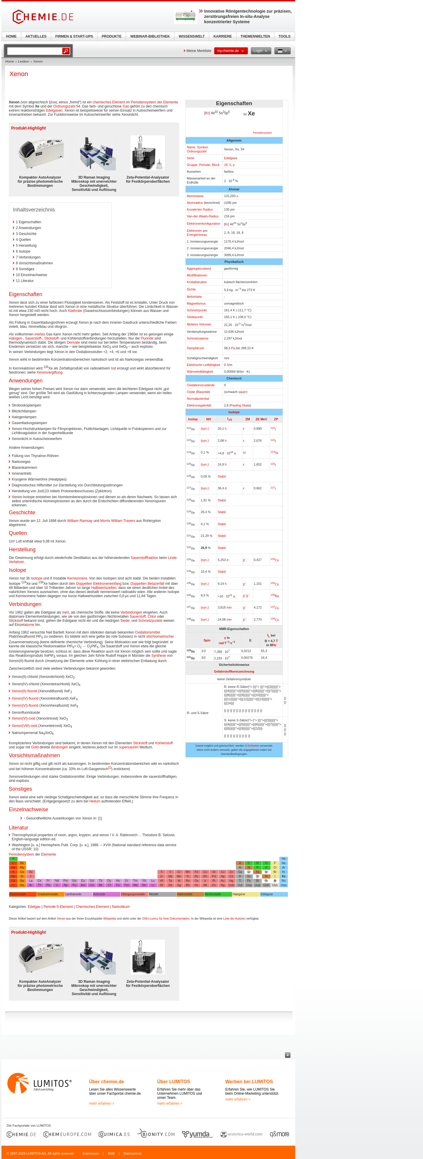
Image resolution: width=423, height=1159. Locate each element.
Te (274, 453)
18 (226, 165)
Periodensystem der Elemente (154, 102)
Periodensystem (262, 132)
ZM (247, 419)
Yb (144, 880)
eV (265, 419)
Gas (126, 106)
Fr (13, 885)
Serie (190, 158)
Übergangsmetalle (133, 894)
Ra (22, 885)
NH (208, 419)
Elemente (48, 854)
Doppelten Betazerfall (147, 584)
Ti (161, 872)
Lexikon (23, 61)
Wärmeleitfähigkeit (200, 371)
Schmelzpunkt (197, 310)
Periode (204, 165)
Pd (214, 876)
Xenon (61, 918)
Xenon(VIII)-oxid (24, 726)
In (240, 876)
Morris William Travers (117, 521)
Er (126, 880)
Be (22, 863)
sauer (242, 392)
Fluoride (147, 338)
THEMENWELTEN (255, 36)
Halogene (239, 894)
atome (29, 625)
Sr (22, 876)
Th (39, 885)
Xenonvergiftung (49, 372)
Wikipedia (109, 918)
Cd (231, 876)
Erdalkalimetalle (47, 894)
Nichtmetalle (213, 894)
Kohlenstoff (164, 743)
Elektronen (194, 230)
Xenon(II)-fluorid (24, 691)
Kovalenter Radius (200, 209)
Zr (161, 876)
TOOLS (284, 36)
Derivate (73, 342)
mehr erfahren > (101, 1103)
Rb (13, 876)
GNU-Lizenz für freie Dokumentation (165, 918)
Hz (274, 645)
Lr (153, 885)
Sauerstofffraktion (144, 558)
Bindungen (59, 747)
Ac (31, 885)
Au (222, 880)
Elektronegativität (199, 405)
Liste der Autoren (234, 918)
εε (244, 452)
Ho (118, 880)
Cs (275, 560)
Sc (31, 872)
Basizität (203, 392)
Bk (100, 885)
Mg (22, 867)
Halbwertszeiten (103, 588)
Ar (283, 867)
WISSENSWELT (191, 36)
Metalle (153, 894)
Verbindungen (131, 612)
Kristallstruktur (197, 282)
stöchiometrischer (160, 636)
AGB (111, 1153)
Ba (275, 596)
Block (215, 165)
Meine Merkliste (199, 51)
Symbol (202, 147)
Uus (275, 885)
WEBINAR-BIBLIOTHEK (150, 36)
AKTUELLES (36, 36)
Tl (240, 880)
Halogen (15, 338)
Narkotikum (121, 907)
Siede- (125, 621)
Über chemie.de (106, 1081)
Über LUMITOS (173, 1081)
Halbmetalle (184, 894)
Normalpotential (198, 398)
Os (196, 880)
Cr (179, 872)
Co (205, 872)
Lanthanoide (73, 894)
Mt (205, 885)
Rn (284, 880)
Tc (187, 876)
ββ (246, 596)
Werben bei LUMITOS (249, 1081)
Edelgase (230, 158)
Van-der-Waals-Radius (203, 216)
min (228, 607)
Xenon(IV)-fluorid (25, 698)
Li (13, 863)
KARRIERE (223, 36)
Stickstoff (51, 338)
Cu (222, 872)
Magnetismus (196, 303)
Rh (205, 876)
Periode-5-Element (58, 907)
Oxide (191, 392)
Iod (113, 368)
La (30, 880)
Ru (196, 876)
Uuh (266, 885)
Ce (39, 880)
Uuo (283, 885)
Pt (213, 880)
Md (135, 885)
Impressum (90, 1153)
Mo (179, 876)
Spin (207, 640)
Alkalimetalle (17, 894)
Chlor (152, 616)
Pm (65, 880)
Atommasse (195, 196)
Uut (240, 885)
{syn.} (205, 428)
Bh (187, 885)
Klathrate (75, 311)
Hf (161, 880)
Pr (48, 880)
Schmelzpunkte (150, 621)
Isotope (234, 412)
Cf (109, 885)
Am (83, 885)
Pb (249, 880)
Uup (257, 885)
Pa (233, 348)
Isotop (193, 419)
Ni (213, 872)
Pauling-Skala (240, 405)
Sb (257, 876)
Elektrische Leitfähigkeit (203, 365)
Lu (153, 880)
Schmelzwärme (198, 338)
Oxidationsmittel (147, 632)
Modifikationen (197, 275)
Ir (205, 880)
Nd (57, 880)
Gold (34, 747)
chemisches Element (109, 102)
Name (191, 147)
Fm (127, 885)
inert (65, 612)
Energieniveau (197, 234)
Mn (188, 872)
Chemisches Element (92, 907)
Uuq (248, 885)
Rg (222, 885)
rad (221, 642)
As (257, 872)
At (274, 880)
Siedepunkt (195, 317)
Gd (92, 880)
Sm (74, 880)
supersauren (129, 747)
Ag (222, 876)
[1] (109, 767)
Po (266, 880)
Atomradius (195, 202)
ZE (258, 419)
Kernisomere (77, 578)
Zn (231, 872)
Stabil (222, 476)
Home (9, 61)
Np (66, 885)
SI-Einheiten (252, 745)
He (284, 858)
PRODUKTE (111, 36)
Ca (22, 872)
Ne (284, 863)
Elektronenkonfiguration (203, 223)
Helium (94, 801)
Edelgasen (54, 110)
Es (118, 885)
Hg (231, 880)
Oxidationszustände (201, 385)
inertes (39, 334)
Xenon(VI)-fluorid (25, 705)
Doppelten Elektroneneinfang (99, 584)
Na (13, 867)
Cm (92, 885)
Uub (231, 885)
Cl (274, 867)
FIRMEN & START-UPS (74, 36)
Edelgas (34, 907)
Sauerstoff (33, 338)
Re (188, 880)
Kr (207, 113)
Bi (257, 880)
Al (240, 867)
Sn (249, 876)
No (144, 885)
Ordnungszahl (197, 151)
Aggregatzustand (199, 268)
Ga (240, 872)
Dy (109, 880)
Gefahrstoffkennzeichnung (234, 671)
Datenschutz (133, 1153)
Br (274, 872)
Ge (249, 872)
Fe (196, 872)
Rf (161, 885)
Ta (170, 880)
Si (248, 867)
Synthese (158, 656)
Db (170, 885)
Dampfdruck (195, 348)
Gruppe (192, 165)
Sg (179, 885)
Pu (74, 885)
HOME (11, 36)
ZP (276, 419)
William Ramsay (80, 521)
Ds (214, 885)
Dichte (191, 289)
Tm (135, 880)
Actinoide (99, 894)
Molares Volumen (199, 324)
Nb (170, 876)
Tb (100, 880)
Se (266, 872)
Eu (83, 880)
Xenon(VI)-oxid (23, 718)
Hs (196, 885)
